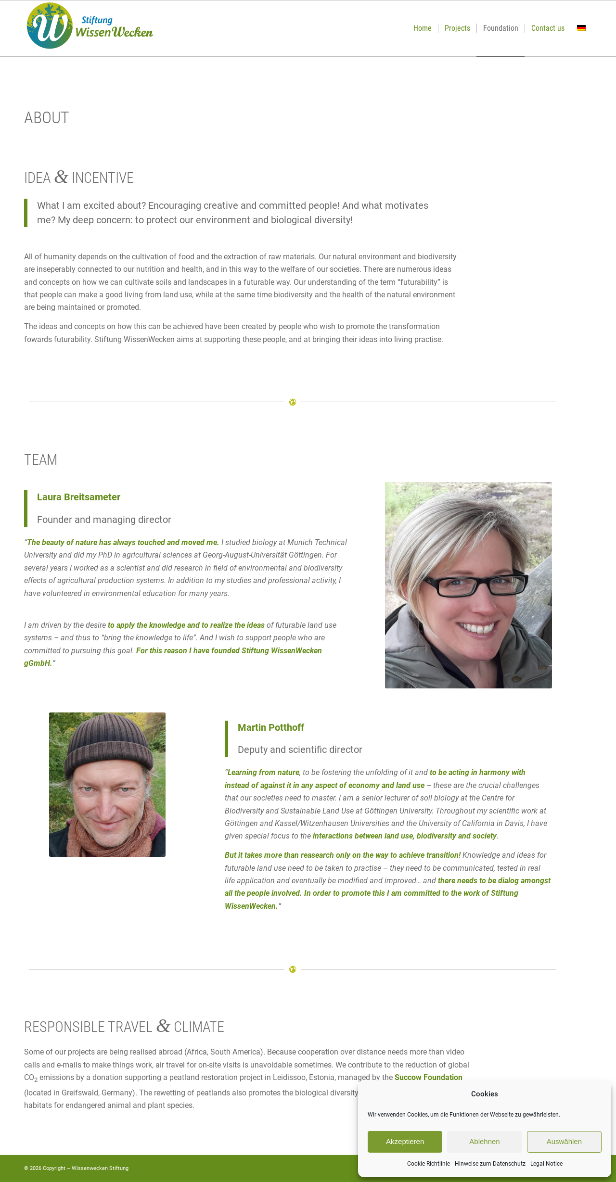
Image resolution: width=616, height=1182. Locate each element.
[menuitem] (422, 28)
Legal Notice (546, 1163)
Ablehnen (484, 1141)
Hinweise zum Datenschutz (490, 1163)
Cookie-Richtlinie (428, 1163)
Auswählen (564, 1141)
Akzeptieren (405, 1141)
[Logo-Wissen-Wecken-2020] (89, 28)
